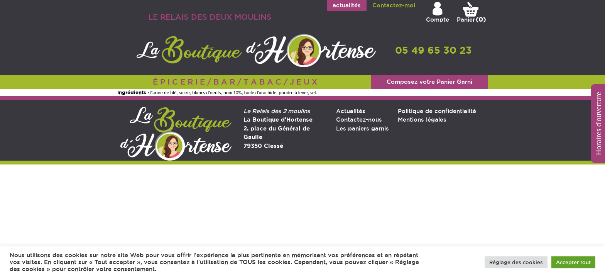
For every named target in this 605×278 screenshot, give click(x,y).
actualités (347, 5)
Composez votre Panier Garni (429, 81)
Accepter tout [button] (573, 262)
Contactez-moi (393, 5)
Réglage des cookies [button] (516, 262)
